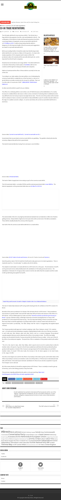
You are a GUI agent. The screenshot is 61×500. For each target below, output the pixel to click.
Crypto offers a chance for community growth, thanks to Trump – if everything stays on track (51, 49)
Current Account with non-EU (31, 134)
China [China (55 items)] (42, 432)
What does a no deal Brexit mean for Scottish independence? (15, 406)
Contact (3, 481)
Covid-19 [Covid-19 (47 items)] (36, 434)
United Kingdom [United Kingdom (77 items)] (50, 444)
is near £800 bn (49, 184)
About (2, 478)
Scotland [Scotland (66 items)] (31, 441)
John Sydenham (5, 31)
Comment (8, 25)
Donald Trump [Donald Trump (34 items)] (4, 437)
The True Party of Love (51, 65)
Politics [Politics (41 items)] (27, 440)
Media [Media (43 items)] (2, 440)
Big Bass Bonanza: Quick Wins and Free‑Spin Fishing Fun (25, 22)
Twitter (3, 453)
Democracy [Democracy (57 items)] (53, 434)
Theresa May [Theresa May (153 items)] (6, 444)
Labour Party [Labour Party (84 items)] (49, 439)
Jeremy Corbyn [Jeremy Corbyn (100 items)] (35, 439)
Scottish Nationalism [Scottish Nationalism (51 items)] (23, 442)
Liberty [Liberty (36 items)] (56, 439)
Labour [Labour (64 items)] (43, 439)
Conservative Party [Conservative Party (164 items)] (17, 434)
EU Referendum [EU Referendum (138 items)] (25, 437)
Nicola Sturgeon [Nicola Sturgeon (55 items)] (9, 440)
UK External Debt (13, 176)
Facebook (3, 456)
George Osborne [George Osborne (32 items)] (5, 439)
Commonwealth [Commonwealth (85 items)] (49, 432)
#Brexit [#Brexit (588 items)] (5, 431)
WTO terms (39, 383)
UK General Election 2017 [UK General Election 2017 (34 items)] (32, 444)
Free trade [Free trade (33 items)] (55, 437)
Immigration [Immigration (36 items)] (16, 439)
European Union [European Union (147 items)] (39, 437)
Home (2, 25)
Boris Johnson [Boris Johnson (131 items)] (15, 432)
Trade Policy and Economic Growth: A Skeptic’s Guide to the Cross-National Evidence (24, 301)
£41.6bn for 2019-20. (36, 186)
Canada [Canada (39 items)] (33, 432)
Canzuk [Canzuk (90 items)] (37, 432)
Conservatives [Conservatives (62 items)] (29, 434)
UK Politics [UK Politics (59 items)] (41, 444)
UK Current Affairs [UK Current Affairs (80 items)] (20, 444)
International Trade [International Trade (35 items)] (24, 439)
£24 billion (27, 64)
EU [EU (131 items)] (17, 437)
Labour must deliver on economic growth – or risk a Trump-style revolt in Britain (51, 82)
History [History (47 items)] (11, 439)
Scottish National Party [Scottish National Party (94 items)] (38, 442)
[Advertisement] (30, 14)
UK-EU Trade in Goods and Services (18, 257)
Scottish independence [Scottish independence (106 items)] (43, 441)
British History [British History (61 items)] (26, 432)
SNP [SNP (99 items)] (48, 442)
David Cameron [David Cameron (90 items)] (44, 434)
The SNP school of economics (46, 405)
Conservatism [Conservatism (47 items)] (4, 434)
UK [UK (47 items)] (13, 444)
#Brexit (8, 383)
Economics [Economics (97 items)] (12, 437)
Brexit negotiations (18, 383)
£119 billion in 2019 (9, 43)
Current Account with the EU (16, 134)
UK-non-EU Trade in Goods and (38, 257)
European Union (29, 383)
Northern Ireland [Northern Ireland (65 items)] (19, 441)
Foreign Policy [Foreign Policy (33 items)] (49, 437)
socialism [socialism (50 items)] (52, 442)
